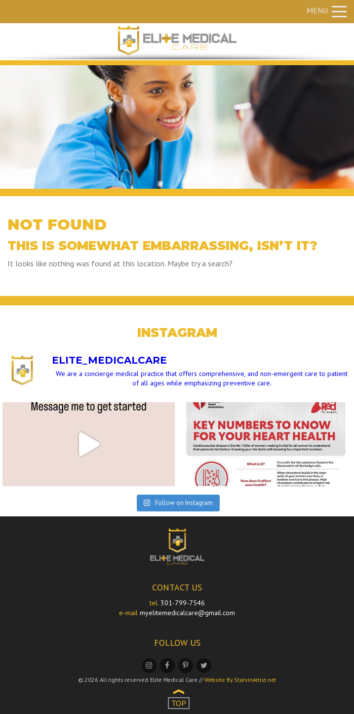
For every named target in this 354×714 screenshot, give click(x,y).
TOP (178, 703)
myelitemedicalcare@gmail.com (187, 612)
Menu (327, 10)
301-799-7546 (182, 602)
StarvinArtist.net (255, 679)
